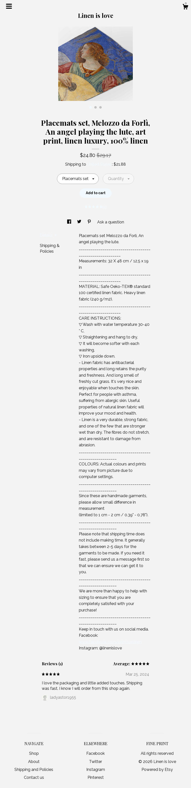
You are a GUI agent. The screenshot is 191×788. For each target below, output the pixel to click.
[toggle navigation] (9, 6)
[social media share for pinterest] (89, 222)
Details (48, 235)
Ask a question (110, 222)
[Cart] (185, 7)
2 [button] (95, 107)
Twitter (95, 761)
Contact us (34, 777)
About (34, 761)
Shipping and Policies (33, 769)
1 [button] (90, 107)
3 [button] (100, 107)
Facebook (95, 753)
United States (99, 164)
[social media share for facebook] (69, 222)
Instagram (95, 769)
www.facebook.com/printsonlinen (110, 641)
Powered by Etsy (157, 769)
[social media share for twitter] (79, 222)
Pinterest (96, 777)
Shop (34, 753)
